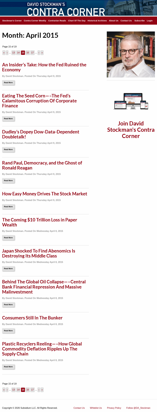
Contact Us (126, 20)
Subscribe (139, 20)
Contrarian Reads (57, 20)
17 (32, 52)
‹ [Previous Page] (7, 52)
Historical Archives (97, 20)
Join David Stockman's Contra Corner (131, 129)
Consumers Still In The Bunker (32, 317)
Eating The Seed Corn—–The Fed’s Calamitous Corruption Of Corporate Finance (39, 100)
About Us (113, 20)
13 (13, 52)
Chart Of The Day (77, 20)
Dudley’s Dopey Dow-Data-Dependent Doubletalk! (40, 134)
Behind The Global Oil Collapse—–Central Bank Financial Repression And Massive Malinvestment (44, 286)
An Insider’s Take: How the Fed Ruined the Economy (44, 67)
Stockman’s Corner (12, 20)
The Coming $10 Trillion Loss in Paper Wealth (39, 222)
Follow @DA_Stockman (138, 408)
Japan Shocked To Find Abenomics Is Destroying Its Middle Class (38, 253)
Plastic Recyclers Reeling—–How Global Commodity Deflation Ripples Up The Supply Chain (42, 348)
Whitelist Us (96, 408)
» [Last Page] (42, 52)
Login (150, 20)
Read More (8, 83)
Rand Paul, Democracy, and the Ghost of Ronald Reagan (42, 165)
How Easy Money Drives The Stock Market (44, 193)
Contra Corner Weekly (35, 20)
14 (18, 52)
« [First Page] (4, 52)
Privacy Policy (114, 408)
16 (27, 52)
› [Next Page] (38, 52)
